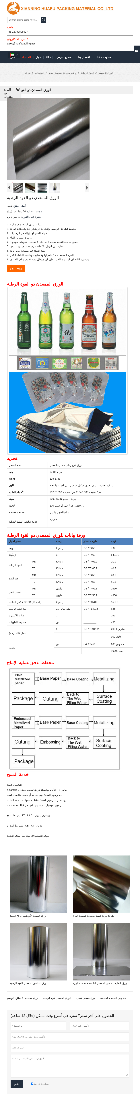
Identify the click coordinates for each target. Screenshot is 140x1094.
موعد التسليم (34, 211)
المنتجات (25, 57)
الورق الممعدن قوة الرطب (57, 998)
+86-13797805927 (17, 31)
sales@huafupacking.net (21, 43)
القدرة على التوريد (31, 216)
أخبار (38, 57)
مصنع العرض (64, 57)
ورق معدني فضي (85, 998)
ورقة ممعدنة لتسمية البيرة (62, 72)
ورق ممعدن (31, 998)
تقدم (16, 1084)
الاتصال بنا (84, 57)
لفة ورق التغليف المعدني (113, 998)
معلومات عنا (104, 57)
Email (16, 269)
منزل (28, 72)
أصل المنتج (19, 205)
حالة (48, 57)
